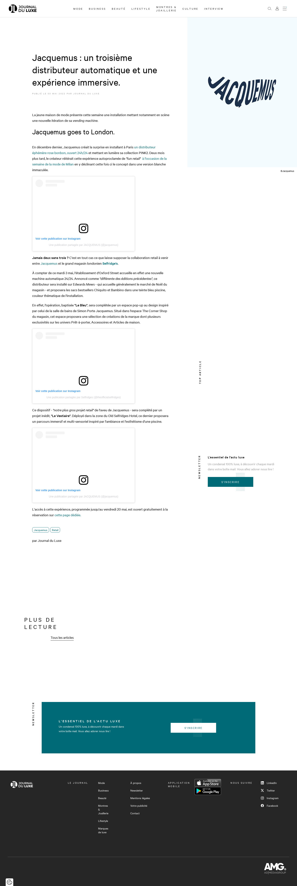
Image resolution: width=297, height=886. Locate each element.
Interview (214, 8)
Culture (190, 8)
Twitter (268, 790)
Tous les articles (62, 637)
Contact (135, 813)
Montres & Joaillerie (166, 8)
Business (97, 8)
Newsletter (136, 790)
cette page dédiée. (68, 515)
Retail (55, 530)
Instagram (269, 798)
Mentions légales (140, 798)
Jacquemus (49, 263)
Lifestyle (141, 8)
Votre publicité (138, 805)
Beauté (119, 8)
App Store (208, 783)
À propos (135, 783)
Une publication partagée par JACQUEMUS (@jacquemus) (83, 244)
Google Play (208, 791)
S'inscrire (230, 482)
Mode (78, 8)
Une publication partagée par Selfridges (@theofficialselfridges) (83, 397)
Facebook (269, 805)
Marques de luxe (103, 830)
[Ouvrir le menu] (284, 8)
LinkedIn (269, 783)
